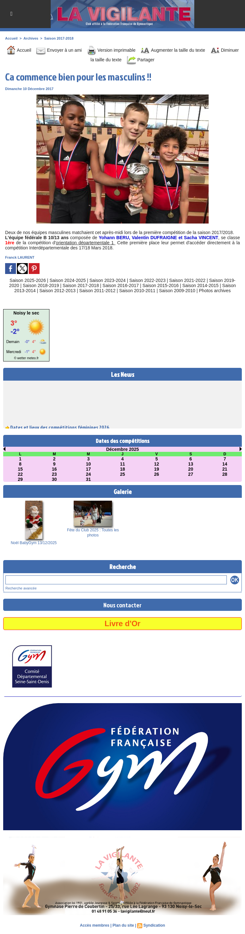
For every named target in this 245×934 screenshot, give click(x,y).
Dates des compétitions (123, 441)
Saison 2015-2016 (160, 285)
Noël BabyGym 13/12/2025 (34, 543)
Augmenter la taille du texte (172, 50)
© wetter (20, 358)
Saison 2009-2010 (177, 290)
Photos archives (215, 290)
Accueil (11, 38)
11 (122, 464)
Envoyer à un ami (59, 50)
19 (156, 469)
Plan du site (123, 925)
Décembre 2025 (122, 449)
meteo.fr (33, 358)
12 (156, 464)
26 (156, 474)
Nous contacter (122, 604)
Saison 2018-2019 (41, 285)
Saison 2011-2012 (97, 290)
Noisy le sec (26, 312)
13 (190, 464)
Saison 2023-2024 (107, 280)
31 (88, 479)
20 (190, 469)
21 (224, 469)
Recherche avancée (21, 588)
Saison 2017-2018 (59, 38)
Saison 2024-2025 (67, 280)
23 (54, 474)
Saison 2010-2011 (137, 290)
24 (88, 474)
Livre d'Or (122, 623)
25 (122, 474)
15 (20, 469)
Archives (30, 38)
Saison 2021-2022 (187, 280)
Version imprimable (111, 50)
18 (122, 469)
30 (54, 479)
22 (20, 474)
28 (224, 474)
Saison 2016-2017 (120, 285)
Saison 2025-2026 (28, 280)
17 (88, 469)
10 (88, 464)
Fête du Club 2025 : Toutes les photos (93, 532)
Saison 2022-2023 (147, 280)
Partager (141, 59)
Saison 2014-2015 (200, 285)
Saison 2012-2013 (57, 290)
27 (190, 474)
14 (224, 464)
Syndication (154, 925)
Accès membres (94, 925)
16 (54, 469)
